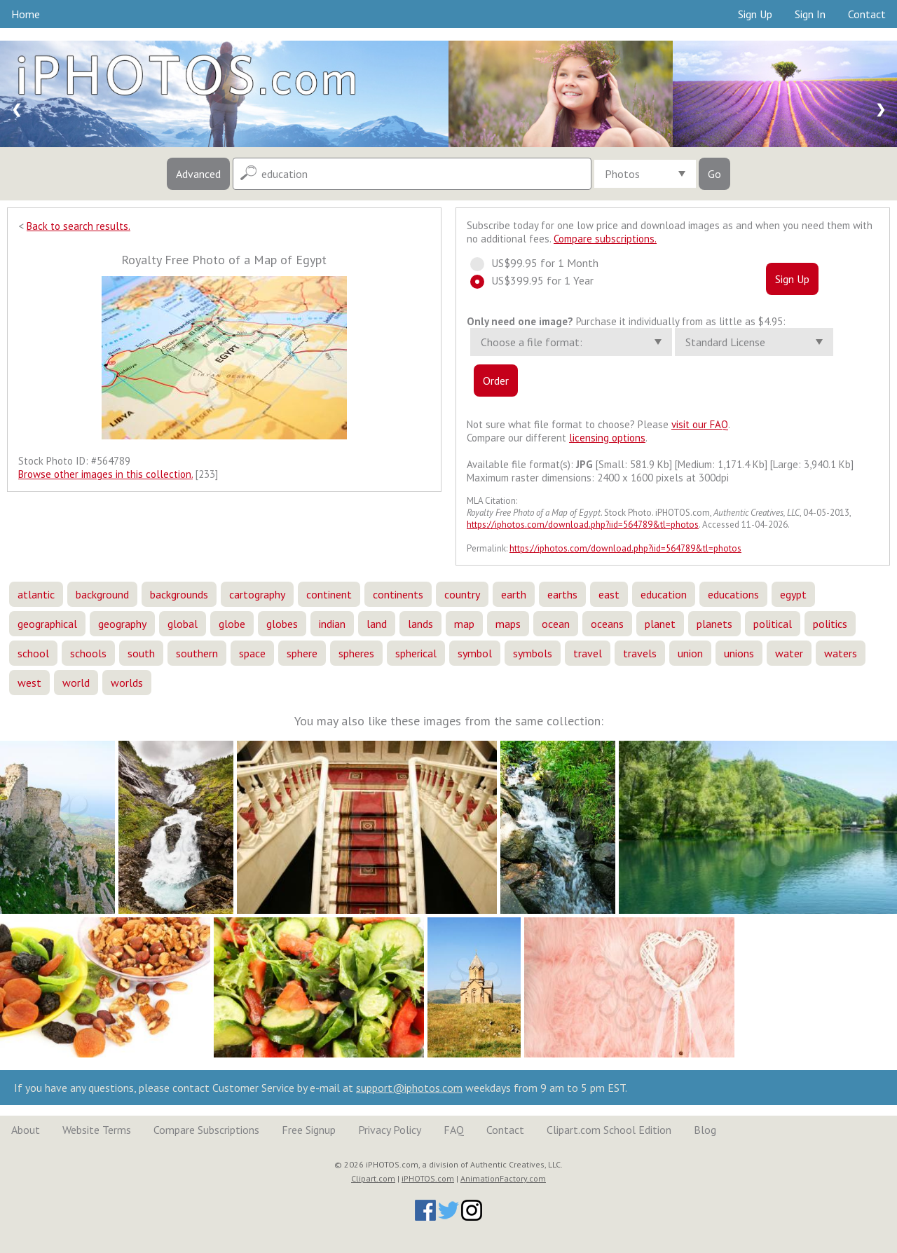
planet (660, 624)
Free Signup (309, 1130)
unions (739, 653)
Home (25, 14)
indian (332, 624)
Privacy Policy (389, 1130)
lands (420, 624)
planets (714, 624)
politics (830, 624)
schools (88, 653)
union (690, 653)
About (25, 1130)
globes (282, 624)
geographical (47, 624)
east (608, 594)
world (76, 683)
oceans (607, 624)
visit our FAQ (699, 424)
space (252, 653)
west (29, 683)
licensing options (607, 437)
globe (232, 624)
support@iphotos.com (409, 1088)
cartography (257, 594)
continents (398, 594)
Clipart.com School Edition (609, 1130)
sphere (302, 653)
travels (640, 653)
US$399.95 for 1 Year (538, 280)
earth (513, 594)
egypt (793, 594)
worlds (127, 683)
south (141, 653)
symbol (475, 653)
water (789, 653)
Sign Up (755, 14)
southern (197, 653)
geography (122, 624)
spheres (356, 653)
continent (329, 594)
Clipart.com (373, 1178)
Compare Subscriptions (206, 1130)
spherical (416, 653)
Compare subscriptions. (605, 238)
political (772, 624)
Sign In (810, 14)
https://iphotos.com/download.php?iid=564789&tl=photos (583, 524)
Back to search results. (78, 226)
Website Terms (96, 1130)
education (664, 594)
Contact (867, 14)
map (464, 624)
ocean (556, 624)
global (182, 624)
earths (562, 594)
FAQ (454, 1130)
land (377, 624)
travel (587, 653)
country (462, 594)
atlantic (36, 594)
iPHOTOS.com (428, 1178)
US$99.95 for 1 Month (540, 263)
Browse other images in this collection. (105, 474)
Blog (705, 1130)
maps (508, 624)
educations (733, 594)
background (102, 594)
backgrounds (179, 594)
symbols (532, 653)
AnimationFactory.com (503, 1178)
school (33, 653)
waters (840, 653)
